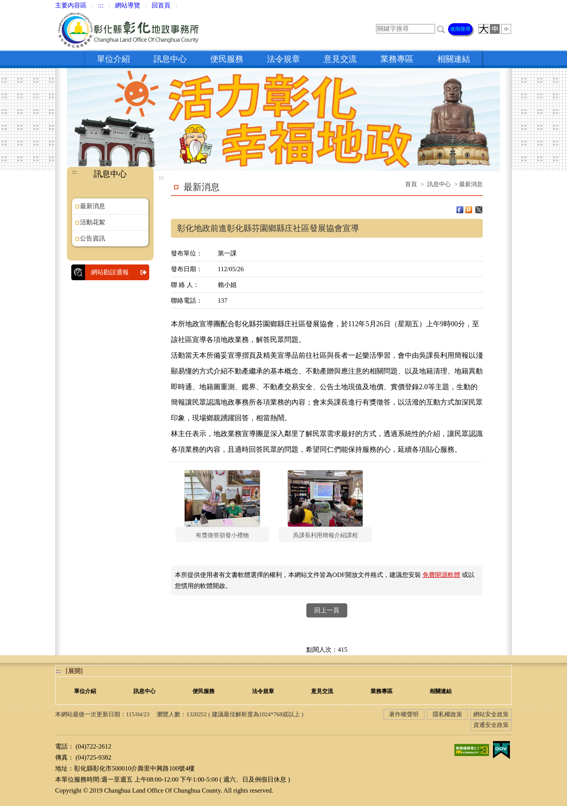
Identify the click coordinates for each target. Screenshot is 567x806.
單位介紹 (113, 59)
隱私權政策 (447, 714)
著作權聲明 (404, 714)
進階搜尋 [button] (460, 29)
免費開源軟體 (441, 575)
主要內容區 (71, 5)
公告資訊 (92, 238)
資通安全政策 (491, 725)
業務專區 (396, 59)
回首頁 (161, 5)
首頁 (411, 184)
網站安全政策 (491, 714)
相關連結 (453, 59)
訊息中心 (170, 59)
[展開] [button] (74, 671)
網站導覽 (127, 5)
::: (101, 5)
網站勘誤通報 (120, 272)
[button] (441, 28)
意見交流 (340, 59)
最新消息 (92, 206)
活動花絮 (92, 222)
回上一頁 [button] (326, 610)
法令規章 (283, 59)
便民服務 (226, 59)
